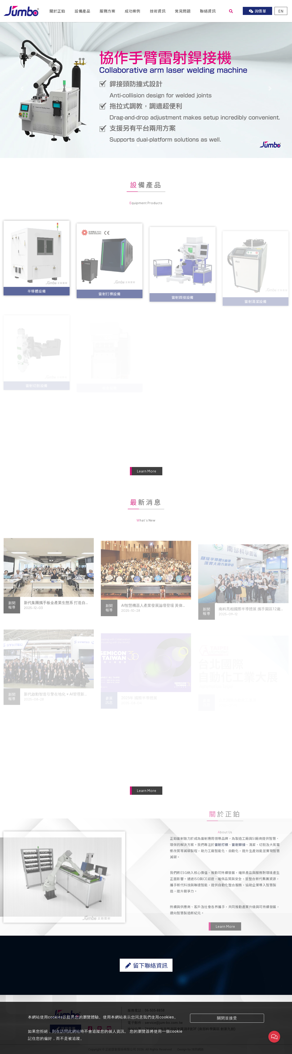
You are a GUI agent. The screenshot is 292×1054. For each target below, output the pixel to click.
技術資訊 (157, 11)
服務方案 (107, 11)
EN (280, 11)
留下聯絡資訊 (146, 988)
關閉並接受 (227, 1018)
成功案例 (132, 11)
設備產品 (82, 11)
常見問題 (182, 11)
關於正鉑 (57, 11)
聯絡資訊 (208, 11)
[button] (22, 88)
